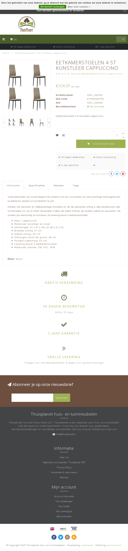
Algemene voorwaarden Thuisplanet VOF (64, 462)
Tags (76, 185)
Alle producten (64, 516)
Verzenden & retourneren (64, 472)
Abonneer (62, 397)
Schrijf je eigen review (110, 73)
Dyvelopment (114, 545)
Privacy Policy (64, 467)
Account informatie (64, 496)
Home (6, 53)
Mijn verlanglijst (64, 511)
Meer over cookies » (79, 7)
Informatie (13, 185)
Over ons (64, 457)
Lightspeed (87, 545)
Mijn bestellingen (64, 501)
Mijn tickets (64, 506)
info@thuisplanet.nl (66, 434)
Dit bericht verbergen (52, 7)
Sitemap (64, 477)
